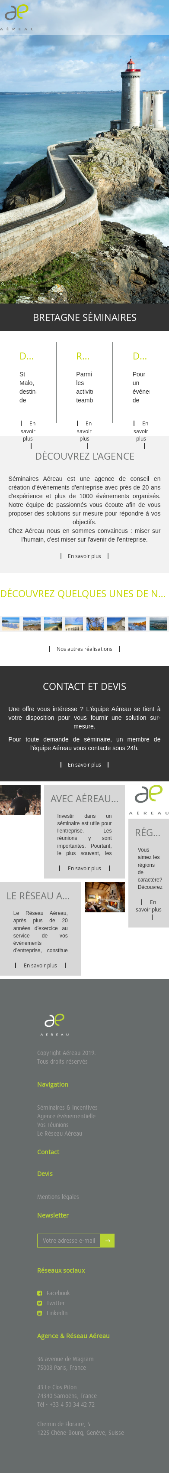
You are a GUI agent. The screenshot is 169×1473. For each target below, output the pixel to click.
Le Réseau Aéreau (59, 1133)
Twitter (51, 1303)
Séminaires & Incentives (67, 1107)
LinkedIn (52, 1313)
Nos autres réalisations (84, 648)
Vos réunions (53, 1124)
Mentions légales (58, 1196)
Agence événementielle (66, 1116)
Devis (45, 1173)
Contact (48, 1152)
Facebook (53, 1293)
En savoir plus (28, 434)
